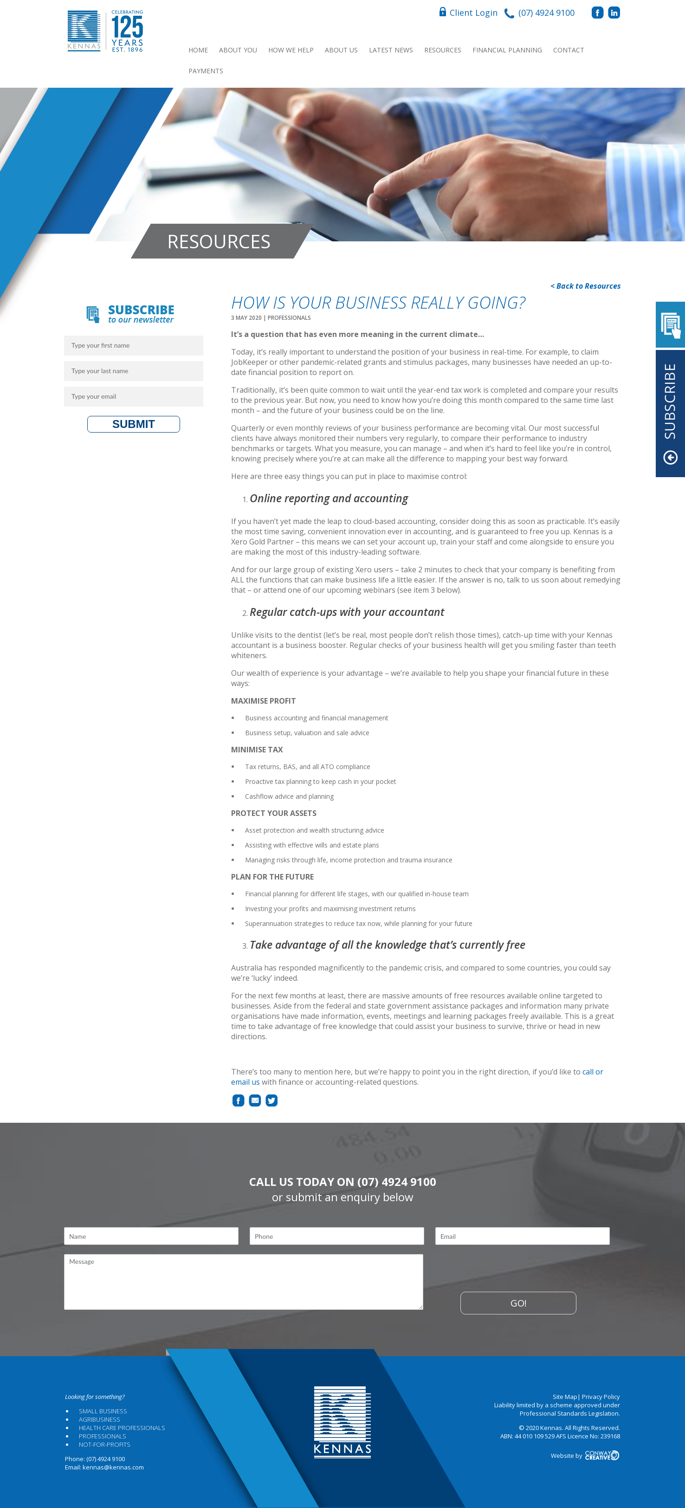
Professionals (102, 1436)
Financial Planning (507, 49)
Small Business (103, 1411)
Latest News (391, 49)
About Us (341, 49)
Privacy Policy (601, 1396)
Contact (568, 49)
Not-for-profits (104, 1444)
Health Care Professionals (122, 1428)
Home (198, 49)
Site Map (565, 1396)
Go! (519, 1303)
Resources (442, 49)
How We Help (291, 49)
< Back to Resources (585, 286)
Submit (133, 424)
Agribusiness (99, 1419)
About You (238, 49)
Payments (205, 70)
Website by (585, 1455)
